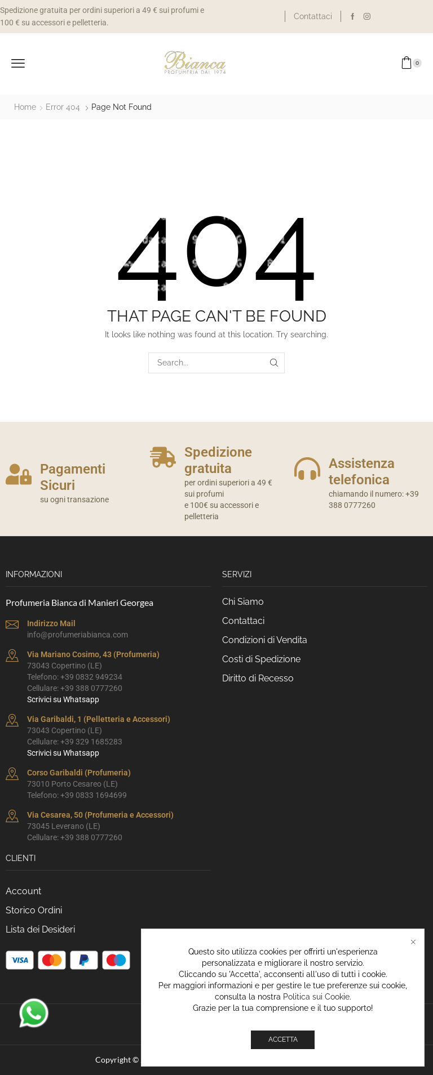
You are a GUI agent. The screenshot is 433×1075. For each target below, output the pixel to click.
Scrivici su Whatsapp (63, 699)
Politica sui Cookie (316, 996)
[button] (18, 63)
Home (25, 106)
